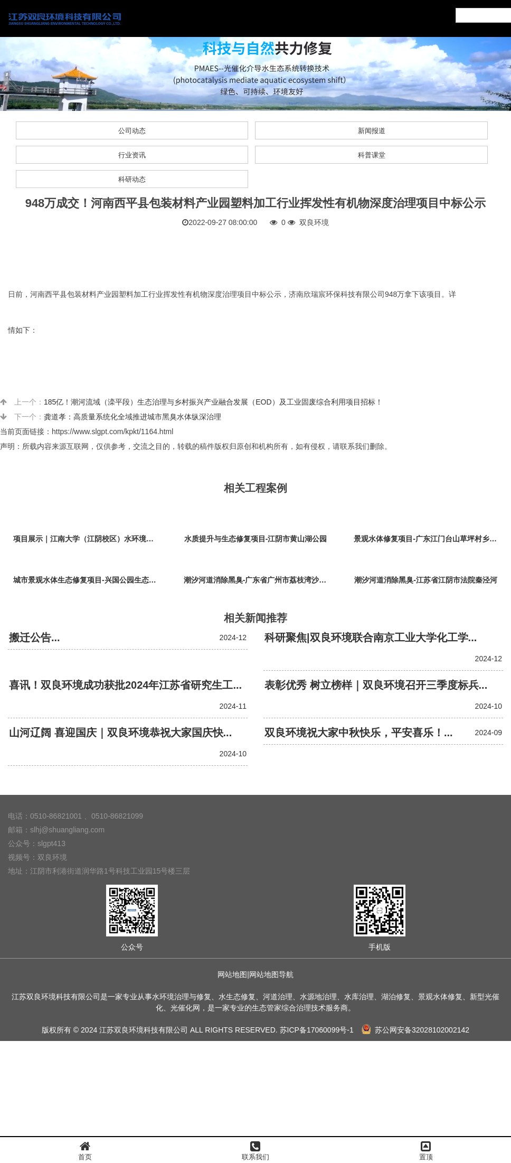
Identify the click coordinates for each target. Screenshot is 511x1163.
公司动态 (132, 131)
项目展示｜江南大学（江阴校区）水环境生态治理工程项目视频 (88, 538)
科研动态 (132, 179)
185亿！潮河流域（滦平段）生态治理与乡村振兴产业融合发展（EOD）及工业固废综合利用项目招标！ (213, 402)
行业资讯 (132, 155)
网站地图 (232, 974)
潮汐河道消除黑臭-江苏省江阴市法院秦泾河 (425, 580)
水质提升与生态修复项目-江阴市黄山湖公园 (255, 538)
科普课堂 (371, 155)
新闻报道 (371, 131)
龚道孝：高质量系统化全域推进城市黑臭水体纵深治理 (132, 416)
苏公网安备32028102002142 (415, 1030)
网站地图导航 (271, 974)
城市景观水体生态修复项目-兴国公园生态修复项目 (88, 580)
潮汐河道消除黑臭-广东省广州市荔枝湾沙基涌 (258, 580)
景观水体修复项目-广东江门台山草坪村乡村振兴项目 (428, 538)
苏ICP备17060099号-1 (317, 1030)
